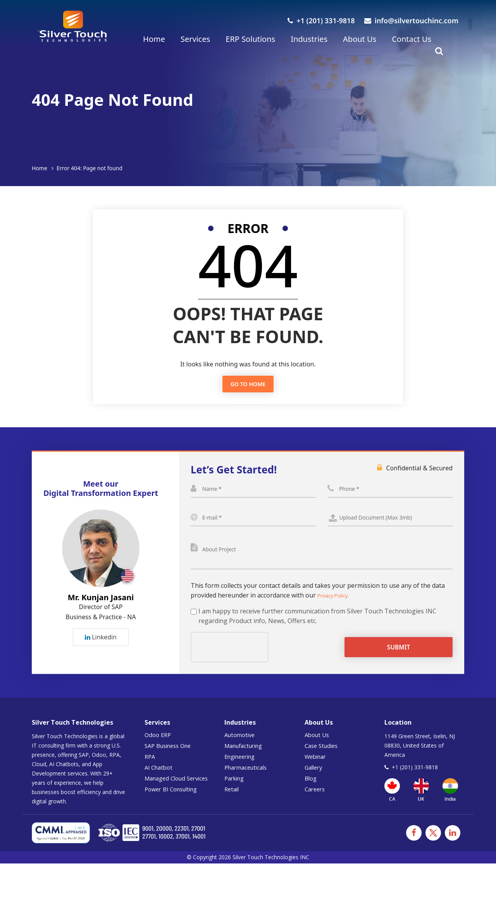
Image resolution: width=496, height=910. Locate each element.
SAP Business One (171, 755)
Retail (232, 798)
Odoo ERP (159, 744)
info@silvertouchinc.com (411, 20)
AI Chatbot (160, 776)
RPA (150, 765)
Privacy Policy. (337, 604)
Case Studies (323, 755)
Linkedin (101, 642)
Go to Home (248, 384)
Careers (316, 798)
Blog (311, 787)
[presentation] (250, 656)
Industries (309, 39)
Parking (235, 787)
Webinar (317, 765)
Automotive (241, 744)
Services (195, 39)
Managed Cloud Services (180, 787)
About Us (359, 39)
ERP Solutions (250, 39)
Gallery (315, 776)
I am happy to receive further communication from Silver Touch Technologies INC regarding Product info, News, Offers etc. (317, 625)
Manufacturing (246, 755)
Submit (407, 656)
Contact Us (411, 39)
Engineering (242, 765)
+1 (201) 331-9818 (321, 20)
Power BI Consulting (174, 798)
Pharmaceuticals (248, 776)
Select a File (390, 522)
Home (154, 39)
